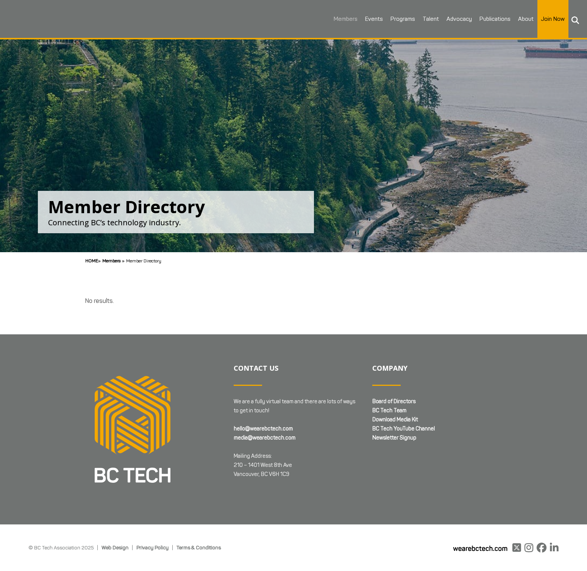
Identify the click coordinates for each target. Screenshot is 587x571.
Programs (393, 19)
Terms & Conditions (198, 547)
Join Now (544, 19)
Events (365, 19)
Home (91, 261)
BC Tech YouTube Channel (403, 429)
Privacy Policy (152, 547)
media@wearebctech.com (264, 438)
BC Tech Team (389, 410)
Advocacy (450, 19)
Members (336, 19)
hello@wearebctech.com (263, 429)
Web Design (114, 547)
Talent (422, 19)
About (517, 19)
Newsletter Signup (394, 438)
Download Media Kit (395, 420)
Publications (485, 19)
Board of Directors (393, 401)
